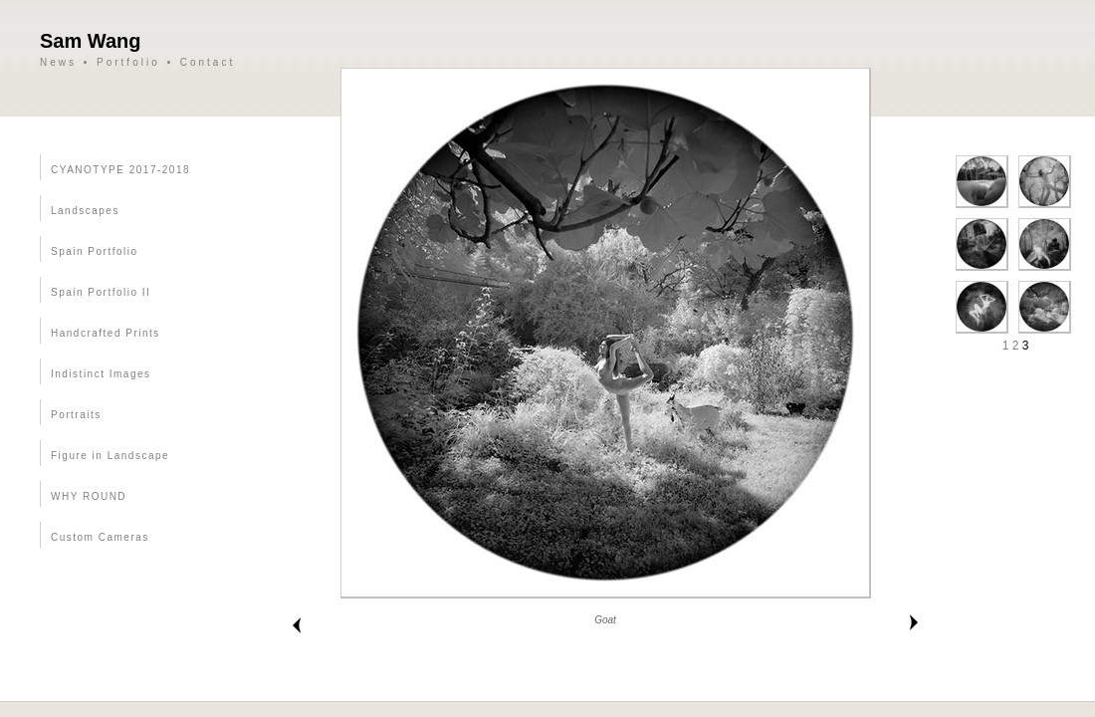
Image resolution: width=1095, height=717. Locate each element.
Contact (207, 62)
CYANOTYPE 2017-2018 (120, 169)
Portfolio (128, 62)
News (58, 62)
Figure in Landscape (110, 455)
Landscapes (85, 210)
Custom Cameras (100, 537)
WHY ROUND (88, 496)
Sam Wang (90, 41)
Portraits (76, 414)
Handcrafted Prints (105, 333)
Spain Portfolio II (100, 292)
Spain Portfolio (94, 251)
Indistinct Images (101, 373)
